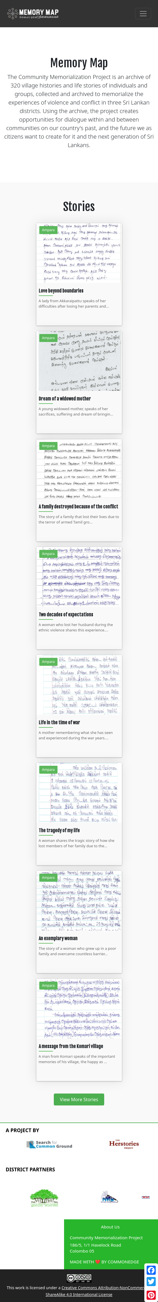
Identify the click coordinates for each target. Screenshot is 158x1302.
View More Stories (79, 1099)
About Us (110, 1227)
